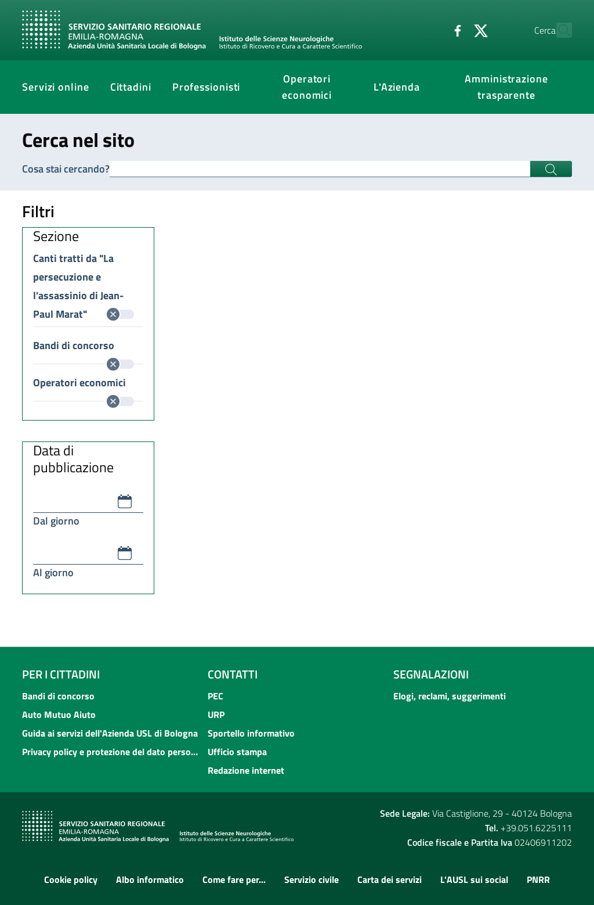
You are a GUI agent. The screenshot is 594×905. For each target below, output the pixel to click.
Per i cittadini (61, 674)
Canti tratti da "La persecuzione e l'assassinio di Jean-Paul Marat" (83, 259)
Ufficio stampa (237, 752)
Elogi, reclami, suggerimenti (449, 696)
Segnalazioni (431, 674)
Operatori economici (83, 383)
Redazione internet (246, 770)
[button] (124, 501)
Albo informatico (150, 879)
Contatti (233, 674)
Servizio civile (311, 879)
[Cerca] (558, 30)
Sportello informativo (251, 733)
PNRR (538, 879)
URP (216, 714)
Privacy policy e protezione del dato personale (111, 752)
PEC (215, 696)
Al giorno (53, 572)
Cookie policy (70, 879)
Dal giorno (56, 521)
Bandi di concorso (83, 346)
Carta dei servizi (389, 879)
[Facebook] (432, 30)
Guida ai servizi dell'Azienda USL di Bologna (110, 733)
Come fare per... (234, 879)
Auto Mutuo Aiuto (59, 714)
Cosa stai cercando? (66, 169)
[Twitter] (455, 30)
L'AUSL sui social (474, 879)
